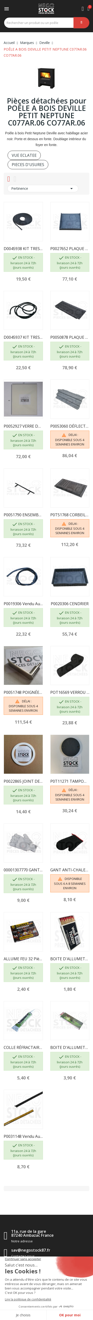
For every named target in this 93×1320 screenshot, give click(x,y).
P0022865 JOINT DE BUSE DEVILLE (23, 781)
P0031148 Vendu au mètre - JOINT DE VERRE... (23, 1136)
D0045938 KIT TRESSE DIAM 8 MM (23, 248)
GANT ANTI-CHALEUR (70, 869)
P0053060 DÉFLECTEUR (70, 426)
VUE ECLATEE (24, 155)
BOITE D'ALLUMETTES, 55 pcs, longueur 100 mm (70, 958)
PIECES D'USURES (28, 164)
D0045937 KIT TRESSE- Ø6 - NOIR (23, 337)
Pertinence (42, 188)
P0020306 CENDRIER (70, 603)
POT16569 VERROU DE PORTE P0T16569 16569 (70, 692)
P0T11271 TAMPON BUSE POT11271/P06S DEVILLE (70, 781)
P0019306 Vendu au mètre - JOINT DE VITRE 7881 (23, 603)
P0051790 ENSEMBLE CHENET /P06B (23, 514)
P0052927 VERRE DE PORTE (23, 426)
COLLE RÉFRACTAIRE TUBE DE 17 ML (23, 1047)
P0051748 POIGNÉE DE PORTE (23, 692)
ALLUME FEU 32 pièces (23, 958)
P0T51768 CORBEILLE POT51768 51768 (70, 514)
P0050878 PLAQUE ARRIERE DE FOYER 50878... (70, 337)
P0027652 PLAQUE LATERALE (70, 248)
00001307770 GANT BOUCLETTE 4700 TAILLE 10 (23, 869)
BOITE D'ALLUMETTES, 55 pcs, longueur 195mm (70, 1047)
